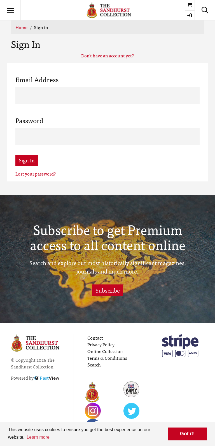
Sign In (27, 160)
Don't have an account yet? (107, 55)
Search (94, 364)
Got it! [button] (187, 433)
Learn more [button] (38, 437)
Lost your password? (35, 173)
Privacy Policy (100, 344)
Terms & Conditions (107, 357)
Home (21, 27)
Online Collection (105, 351)
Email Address (37, 79)
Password (29, 120)
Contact (95, 337)
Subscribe (107, 290)
